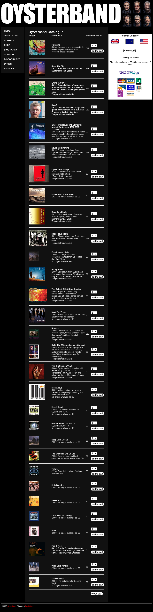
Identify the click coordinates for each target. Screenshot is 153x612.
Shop (7, 45)
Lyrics (8, 64)
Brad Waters (29, 606)
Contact (9, 40)
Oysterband (12, 606)
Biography (10, 50)
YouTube (9, 54)
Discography (12, 59)
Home (7, 31)
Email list (10, 68)
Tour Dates (11, 35)
